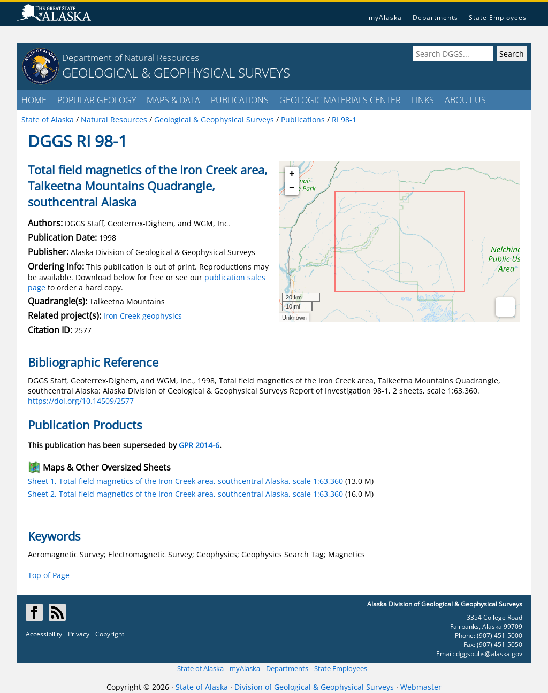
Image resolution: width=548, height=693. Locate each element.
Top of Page (49, 575)
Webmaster (421, 687)
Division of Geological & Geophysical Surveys (314, 687)
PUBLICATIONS (240, 100)
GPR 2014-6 (199, 445)
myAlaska (385, 17)
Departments (435, 17)
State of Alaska (200, 668)
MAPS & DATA (173, 100)
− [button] (292, 188)
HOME (34, 100)
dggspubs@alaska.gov (489, 653)
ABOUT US (465, 100)
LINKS (423, 100)
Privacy (78, 633)
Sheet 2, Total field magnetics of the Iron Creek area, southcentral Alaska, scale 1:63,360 (185, 494)
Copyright (109, 633)
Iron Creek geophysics (142, 316)
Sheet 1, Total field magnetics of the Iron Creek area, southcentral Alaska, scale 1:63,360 (185, 481)
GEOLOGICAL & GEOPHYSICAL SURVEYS (176, 72)
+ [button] (292, 173)
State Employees (498, 17)
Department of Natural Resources (130, 57)
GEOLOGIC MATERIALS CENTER (340, 100)
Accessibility (44, 633)
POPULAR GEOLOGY (96, 100)
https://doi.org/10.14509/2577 (81, 401)
